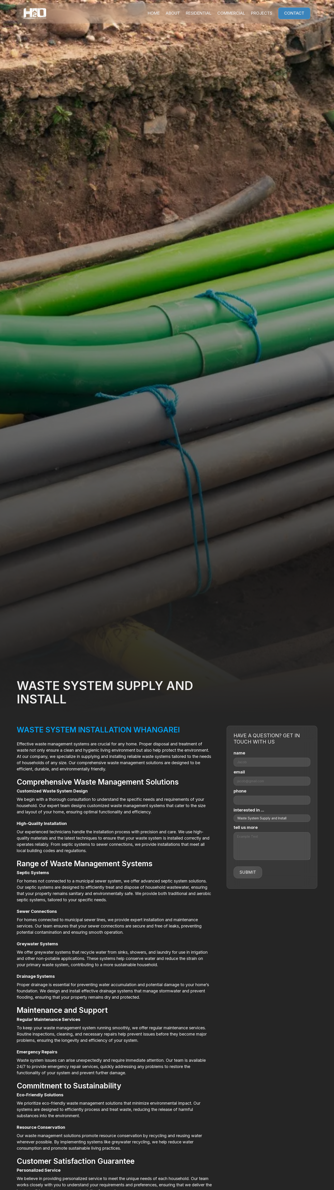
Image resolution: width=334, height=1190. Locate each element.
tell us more (246, 827)
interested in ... (249, 810)
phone (240, 791)
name (239, 753)
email (239, 772)
